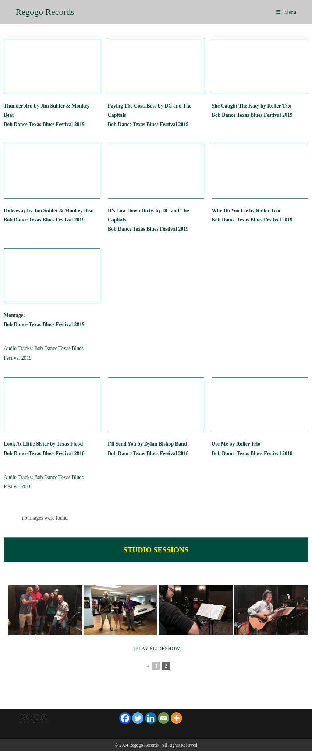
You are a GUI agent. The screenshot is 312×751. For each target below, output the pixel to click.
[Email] (163, 718)
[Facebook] (125, 718)
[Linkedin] (150, 718)
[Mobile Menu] (286, 12)
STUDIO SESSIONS (155, 550)
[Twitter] (137, 718)
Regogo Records (44, 12)
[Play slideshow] (158, 648)
